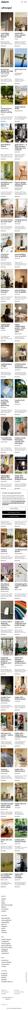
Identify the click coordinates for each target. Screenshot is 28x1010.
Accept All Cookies (14, 516)
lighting (3, 907)
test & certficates (6, 945)
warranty (4, 932)
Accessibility (3, 993)
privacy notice (16, 990)
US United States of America (7, 998)
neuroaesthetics (6, 920)
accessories (4, 909)
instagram (4, 973)
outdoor (3, 911)
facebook (4, 975)
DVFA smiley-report (4, 991)
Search (4, 1004)
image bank (5, 953)
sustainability (5, 922)
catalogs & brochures (4, 950)
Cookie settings (17, 993)
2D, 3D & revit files (6, 947)
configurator (5, 941)
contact (3, 966)
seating (3, 899)
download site (5, 918)
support (3, 930)
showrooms (4, 960)
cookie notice (3, 990)
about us (3, 924)
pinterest (4, 979)
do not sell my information (19, 991)
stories (3, 928)
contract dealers (6, 962)
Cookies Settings (14, 508)
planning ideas (5, 943)
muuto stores (5, 964)
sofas (2, 901)
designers (4, 926)
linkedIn (3, 977)
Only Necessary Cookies (14, 512)
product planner (6, 939)
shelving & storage (7, 905)
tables (3, 903)
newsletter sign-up (6, 981)
